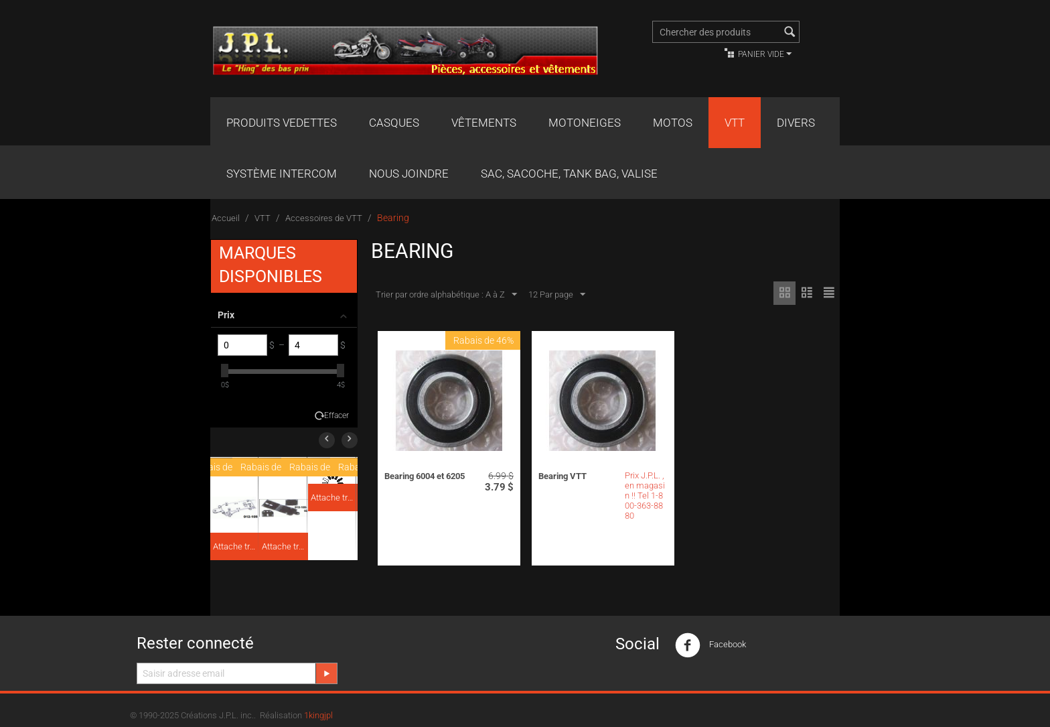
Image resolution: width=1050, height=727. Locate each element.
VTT (735, 122)
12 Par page (556, 295)
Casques (394, 122)
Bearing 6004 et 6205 (424, 476)
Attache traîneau (235, 546)
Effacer (336, 415)
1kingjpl (318, 715)
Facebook (710, 645)
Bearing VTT (562, 476)
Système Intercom (281, 173)
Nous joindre (409, 173)
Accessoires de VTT (323, 218)
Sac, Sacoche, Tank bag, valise (569, 173)
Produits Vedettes (281, 122)
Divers (796, 122)
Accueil (226, 218)
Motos (672, 122)
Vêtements (483, 122)
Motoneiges (584, 122)
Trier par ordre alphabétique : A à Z (446, 295)
